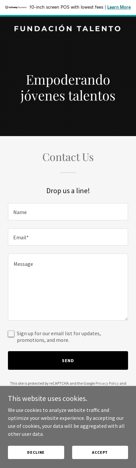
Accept (100, 452)
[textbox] (68, 211)
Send (68, 360)
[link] (68, 29)
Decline (36, 452)
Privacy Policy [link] (107, 383)
